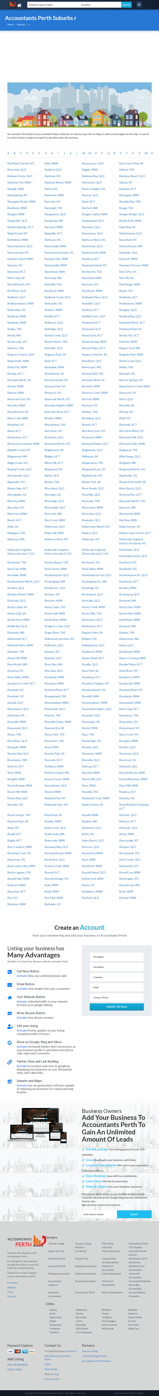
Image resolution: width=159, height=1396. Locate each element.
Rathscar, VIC (53, 239)
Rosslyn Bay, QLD (18, 753)
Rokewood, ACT (17, 638)
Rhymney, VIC (16, 424)
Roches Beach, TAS (56, 562)
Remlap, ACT (15, 373)
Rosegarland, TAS (55, 696)
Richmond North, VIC (58, 443)
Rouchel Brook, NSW (132, 772)
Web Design (51, 1369)
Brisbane (106, 1309)
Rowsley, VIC (127, 798)
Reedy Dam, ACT (92, 335)
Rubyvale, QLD (128, 827)
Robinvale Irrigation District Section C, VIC (21, 551)
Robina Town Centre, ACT (135, 533)
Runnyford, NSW (92, 853)
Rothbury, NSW (54, 766)
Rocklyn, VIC (52, 594)
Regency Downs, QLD (21, 354)
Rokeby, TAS (126, 632)
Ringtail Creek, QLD (19, 469)
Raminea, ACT (128, 189)
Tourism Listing (56, 1243)
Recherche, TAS (92, 271)
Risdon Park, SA (91, 482)
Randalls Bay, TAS (130, 201)
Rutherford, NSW (92, 878)
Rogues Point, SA (92, 632)
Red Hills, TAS (53, 284)
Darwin (79, 1313)
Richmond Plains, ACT (95, 443)
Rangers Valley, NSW (94, 214)
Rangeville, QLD (17, 220)
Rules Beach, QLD (93, 840)
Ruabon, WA (89, 821)
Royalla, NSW (90, 815)
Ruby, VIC (13, 827)
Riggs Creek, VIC (17, 462)
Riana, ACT (14, 431)
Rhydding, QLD (91, 418)
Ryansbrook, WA (129, 885)
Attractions (135, 1262)
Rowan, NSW (53, 791)
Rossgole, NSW (16, 747)
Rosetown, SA (15, 715)
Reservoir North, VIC (57, 399)
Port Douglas (109, 1321)
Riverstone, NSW (92, 507)
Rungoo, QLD (127, 847)
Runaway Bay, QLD (56, 847)
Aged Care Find (56, 1251)
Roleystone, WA (129, 638)
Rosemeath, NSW (130, 702)
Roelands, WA (15, 632)
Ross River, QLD (17, 741)
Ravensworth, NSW (94, 252)
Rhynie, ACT (89, 424)
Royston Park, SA (17, 821)
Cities (10, 1291)
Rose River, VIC (128, 670)
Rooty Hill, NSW (17, 658)
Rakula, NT (126, 182)
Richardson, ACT (17, 437)
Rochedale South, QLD (133, 556)
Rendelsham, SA (54, 373)
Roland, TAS (89, 638)
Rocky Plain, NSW (130, 613)
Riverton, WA (127, 507)
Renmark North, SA (19, 380)
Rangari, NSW (15, 214)
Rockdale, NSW (16, 575)
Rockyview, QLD (92, 619)
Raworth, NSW (128, 259)
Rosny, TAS (14, 734)
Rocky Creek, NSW (93, 607)
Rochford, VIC (128, 562)
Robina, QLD (89, 533)
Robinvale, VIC (91, 539)
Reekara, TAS (15, 348)
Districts (12, 1296)
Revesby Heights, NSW (59, 405)
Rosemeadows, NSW (94, 702)
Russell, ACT (52, 872)
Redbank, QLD (16, 297)
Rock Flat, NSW (16, 568)
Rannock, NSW (54, 227)
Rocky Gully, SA (16, 613)
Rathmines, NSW (17, 239)
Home (10, 24)
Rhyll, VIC (125, 418)
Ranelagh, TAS (53, 208)
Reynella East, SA (17, 411)
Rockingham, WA (55, 581)
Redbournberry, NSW (20, 303)
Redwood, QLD (91, 329)
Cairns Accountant (111, 1273)
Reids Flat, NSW (17, 367)
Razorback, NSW (55, 271)
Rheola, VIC (126, 411)
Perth (52, 1313)
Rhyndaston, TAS (55, 424)
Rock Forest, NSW (56, 568)
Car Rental (80, 1251)
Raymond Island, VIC (94, 265)
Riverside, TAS (90, 501)
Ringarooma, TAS (92, 462)
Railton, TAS (126, 169)
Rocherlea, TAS (16, 562)
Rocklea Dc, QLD (55, 588)
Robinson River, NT (56, 539)
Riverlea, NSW (16, 501)
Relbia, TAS (126, 367)
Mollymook (108, 1328)
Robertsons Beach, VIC (96, 526)
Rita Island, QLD (54, 488)
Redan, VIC (126, 290)
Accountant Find (56, 1266)
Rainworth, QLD (92, 182)
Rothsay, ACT (90, 766)
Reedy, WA (14, 335)
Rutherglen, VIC (129, 878)
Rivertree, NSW (17, 513)
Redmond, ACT (91, 322)
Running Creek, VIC (19, 853)
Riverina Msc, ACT (130, 494)
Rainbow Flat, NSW (19, 182)
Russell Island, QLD (93, 872)
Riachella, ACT (128, 424)
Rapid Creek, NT (17, 233)
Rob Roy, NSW (128, 520)
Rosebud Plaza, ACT (57, 690)
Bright (53, 1321)
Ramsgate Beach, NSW (21, 201)
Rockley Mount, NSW (20, 594)
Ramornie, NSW (54, 195)
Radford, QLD (53, 169)
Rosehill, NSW (90, 696)
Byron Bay (81, 1317)
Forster (132, 1321)
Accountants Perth (85, 1292)
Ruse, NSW (89, 859)
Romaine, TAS (15, 651)
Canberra (133, 1313)
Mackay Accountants (59, 1273)
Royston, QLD (128, 815)
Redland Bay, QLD (130, 316)
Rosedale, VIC (16, 696)
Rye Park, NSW (54, 897)
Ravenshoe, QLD (92, 246)
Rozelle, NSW (53, 821)
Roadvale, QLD (91, 520)
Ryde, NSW (126, 891)
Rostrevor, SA (127, 760)
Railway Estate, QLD (19, 176)
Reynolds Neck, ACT (57, 411)
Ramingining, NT (17, 195)
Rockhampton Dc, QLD (133, 575)
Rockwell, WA (127, 600)
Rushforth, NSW (92, 866)
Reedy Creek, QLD (56, 335)
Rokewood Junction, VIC (60, 638)
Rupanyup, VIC (16, 859)
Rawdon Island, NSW (20, 259)
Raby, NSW (51, 163)
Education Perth (56, 1258)
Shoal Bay (81, 1324)
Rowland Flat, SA (55, 798)
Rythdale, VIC (53, 904)
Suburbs (21, 24)
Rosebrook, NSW (129, 683)
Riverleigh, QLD (54, 501)
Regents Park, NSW (131, 354)
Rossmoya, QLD (129, 753)
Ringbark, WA (127, 462)
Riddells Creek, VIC (19, 450)
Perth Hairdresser (111, 1251)
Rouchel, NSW (90, 772)
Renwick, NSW (91, 386)
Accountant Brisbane (139, 1281)
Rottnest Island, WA (57, 772)
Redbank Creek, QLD (57, 297)
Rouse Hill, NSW (17, 791)
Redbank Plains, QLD (94, 297)
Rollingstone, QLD (93, 645)
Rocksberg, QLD (129, 594)
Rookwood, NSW (129, 651)
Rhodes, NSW (53, 418)
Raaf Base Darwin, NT (20, 163)
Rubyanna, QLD (91, 827)
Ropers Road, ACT (93, 658)
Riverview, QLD (91, 513)
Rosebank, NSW (54, 677)
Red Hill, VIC (126, 278)
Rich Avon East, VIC (94, 431)
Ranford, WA (90, 208)
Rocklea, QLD (15, 588)
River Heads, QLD (93, 488)
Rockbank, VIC (128, 568)
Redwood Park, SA (130, 329)
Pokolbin (54, 1332)
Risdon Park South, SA (132, 482)
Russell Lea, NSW (129, 872)
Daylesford (55, 1324)
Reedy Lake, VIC (17, 341)
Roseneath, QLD (55, 709)
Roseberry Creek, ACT (21, 683)
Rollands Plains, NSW (20, 645)
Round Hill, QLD (92, 779)
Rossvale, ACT (53, 760)
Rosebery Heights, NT (95, 683)
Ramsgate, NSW (129, 195)
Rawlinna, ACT (91, 259)
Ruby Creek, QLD (55, 827)
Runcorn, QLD (90, 847)
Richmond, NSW (92, 437)
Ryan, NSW (51, 885)
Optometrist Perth (138, 1243)
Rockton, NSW (53, 600)
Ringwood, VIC (54, 469)
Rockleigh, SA (90, 588)
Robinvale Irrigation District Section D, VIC (58, 551)
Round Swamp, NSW (19, 785)
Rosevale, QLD (91, 715)
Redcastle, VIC (54, 303)
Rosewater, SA (91, 721)
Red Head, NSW (92, 278)
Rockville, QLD (91, 600)
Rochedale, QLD (129, 549)
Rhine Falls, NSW (17, 418)
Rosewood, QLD (17, 728)
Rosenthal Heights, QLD (97, 709)
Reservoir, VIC (128, 392)
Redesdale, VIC (16, 310)
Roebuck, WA (127, 626)
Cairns (79, 1321)
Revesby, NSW (16, 405)
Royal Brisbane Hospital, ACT (134, 806)
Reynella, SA (126, 405)
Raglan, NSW (90, 169)
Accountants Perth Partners (96, 1361)
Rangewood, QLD (93, 220)
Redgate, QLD (128, 310)
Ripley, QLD (52, 475)
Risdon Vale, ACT (17, 488)
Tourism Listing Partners (94, 1356)
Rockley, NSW (127, 588)
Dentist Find (81, 1258)
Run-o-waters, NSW (19, 847)
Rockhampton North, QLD (23, 581)
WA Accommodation (112, 1292)
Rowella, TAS (90, 791)
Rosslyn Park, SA (55, 753)
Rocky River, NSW (56, 619)
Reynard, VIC (90, 405)
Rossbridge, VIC (92, 741)
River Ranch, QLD (130, 488)
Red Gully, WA (53, 278)
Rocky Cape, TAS (55, 607)
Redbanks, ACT (128, 297)
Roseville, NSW (16, 721)
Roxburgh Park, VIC (56, 804)
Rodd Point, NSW (129, 619)
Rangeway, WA (54, 220)
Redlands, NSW (16, 322)
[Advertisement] (79, 54)
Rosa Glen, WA (53, 664)
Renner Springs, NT (131, 380)
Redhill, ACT (52, 316)
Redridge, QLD (54, 329)
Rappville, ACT (53, 233)
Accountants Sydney (85, 1281)
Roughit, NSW (16, 779)
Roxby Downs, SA (92, 804)
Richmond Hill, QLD (131, 437)
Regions (11, 1287)
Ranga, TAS (126, 208)
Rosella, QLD (15, 702)
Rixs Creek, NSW (55, 520)
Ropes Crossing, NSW (132, 658)
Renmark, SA (127, 373)
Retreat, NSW (90, 399)
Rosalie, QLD (90, 664)
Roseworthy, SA (54, 728)
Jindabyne (107, 1317)
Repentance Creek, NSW (134, 386)
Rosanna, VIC (15, 670)
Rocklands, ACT (129, 581)
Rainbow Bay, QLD (93, 176)
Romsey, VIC (52, 651)
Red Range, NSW (129, 284)
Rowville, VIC (15, 804)
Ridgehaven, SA (54, 450)
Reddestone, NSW (130, 303)
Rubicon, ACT (127, 821)
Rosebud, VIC (15, 690)
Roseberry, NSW (129, 677)
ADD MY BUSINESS (17, 1364)
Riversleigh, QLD (55, 507)
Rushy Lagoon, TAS (19, 872)
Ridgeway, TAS (128, 450)
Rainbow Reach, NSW (58, 182)
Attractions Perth (138, 1258)
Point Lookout (109, 1324)
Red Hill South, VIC (18, 284)
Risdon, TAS (52, 482)
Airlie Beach (82, 1328)
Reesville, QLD (54, 348)
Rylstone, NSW (16, 904)
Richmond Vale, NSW (132, 443)
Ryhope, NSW (127, 897)
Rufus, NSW (126, 834)
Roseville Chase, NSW (58, 721)
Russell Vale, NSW (18, 878)
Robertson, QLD (55, 526)
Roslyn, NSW (90, 728)
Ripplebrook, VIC (92, 475)
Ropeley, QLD (53, 658)
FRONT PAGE (14, 1369)
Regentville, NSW (18, 361)
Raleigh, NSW (15, 189)
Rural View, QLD (55, 859)
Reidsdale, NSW (54, 367)
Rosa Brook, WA (17, 664)
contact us (71, 1351)
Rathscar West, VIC (94, 239)
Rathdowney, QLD (130, 233)
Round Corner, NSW (57, 779)
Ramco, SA (51, 189)
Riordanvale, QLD (18, 475)
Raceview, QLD (16, 169)
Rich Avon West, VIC (131, 431)
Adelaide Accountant (86, 1266)
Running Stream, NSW (58, 853)
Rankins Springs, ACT (20, 227)
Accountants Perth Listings (129, 1393)
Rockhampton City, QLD (96, 575)
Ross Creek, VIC (129, 734)
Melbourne (81, 1309)
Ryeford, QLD (90, 897)
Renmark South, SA (56, 380)
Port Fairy (133, 1324)
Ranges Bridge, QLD (131, 214)
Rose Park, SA (90, 670)
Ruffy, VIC (88, 834)
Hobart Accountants (85, 1273)
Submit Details (116, 1006)
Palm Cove (133, 1328)
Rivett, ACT (14, 520)
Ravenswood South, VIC (59, 252)
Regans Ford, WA (129, 348)
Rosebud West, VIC (131, 690)
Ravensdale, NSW (55, 246)
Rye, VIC (12, 897)
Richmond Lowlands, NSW (23, 443)
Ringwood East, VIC (94, 469)
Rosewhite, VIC (128, 721)
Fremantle (55, 1328)
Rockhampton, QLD (57, 575)
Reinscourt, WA (91, 367)
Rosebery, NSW (54, 683)
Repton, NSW (15, 392)
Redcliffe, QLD (91, 303)
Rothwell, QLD (128, 766)
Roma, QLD (126, 645)
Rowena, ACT (127, 791)
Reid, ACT (51, 361)
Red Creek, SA (16, 278)
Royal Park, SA (53, 815)
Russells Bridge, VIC (57, 878)
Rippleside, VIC (128, 475)
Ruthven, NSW (16, 885)
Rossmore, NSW (92, 753)
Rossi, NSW (52, 747)
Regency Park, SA (55, 354)
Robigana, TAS (16, 533)
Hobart (105, 1313)
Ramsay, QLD (90, 195)
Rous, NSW (89, 785)
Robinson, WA (16, 539)
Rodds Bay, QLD (17, 626)
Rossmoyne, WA (17, 760)
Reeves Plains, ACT (93, 348)
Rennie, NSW (15, 386)
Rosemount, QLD (18, 709)
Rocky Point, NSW (18, 619)
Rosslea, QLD (90, 747)
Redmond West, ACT (132, 322)
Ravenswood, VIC (18, 252)
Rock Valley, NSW (92, 568)
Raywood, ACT (16, 271)
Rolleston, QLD (54, 645)
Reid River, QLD (91, 361)
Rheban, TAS (89, 411)
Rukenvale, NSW (55, 840)
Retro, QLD (126, 399)
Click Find (107, 1247)
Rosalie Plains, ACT (130, 664)
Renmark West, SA (93, 380)
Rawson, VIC (15, 265)
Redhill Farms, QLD (93, 316)
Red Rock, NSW (54, 290)
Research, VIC (53, 392)
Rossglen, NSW (128, 741)
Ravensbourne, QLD (19, 246)
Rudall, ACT (14, 834)
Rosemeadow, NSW (57, 702)
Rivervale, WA (53, 513)
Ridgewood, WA (17, 456)
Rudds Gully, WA (55, 834)
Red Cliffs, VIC (128, 271)
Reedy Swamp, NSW (94, 341)
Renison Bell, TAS (92, 373)
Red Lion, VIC (90, 284)
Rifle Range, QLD (129, 456)
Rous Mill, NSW (128, 785)
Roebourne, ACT (92, 626)
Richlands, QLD (54, 437)
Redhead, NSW (16, 316)
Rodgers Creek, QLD (57, 626)
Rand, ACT (88, 201)
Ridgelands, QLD (92, 450)
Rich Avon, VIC (53, 431)
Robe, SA (12, 526)
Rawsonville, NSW (56, 265)
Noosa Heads (135, 1317)
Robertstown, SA (129, 526)
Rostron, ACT (15, 766)
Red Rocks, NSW (92, 290)
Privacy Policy (52, 1379)
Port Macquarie (84, 1332)
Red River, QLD (16, 290)
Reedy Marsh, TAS (56, 341)
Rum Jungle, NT (129, 840)
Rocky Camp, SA (17, 607)
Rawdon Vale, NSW (56, 259)
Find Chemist (135, 1247)
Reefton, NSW (128, 341)
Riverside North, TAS (132, 501)
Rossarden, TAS (54, 741)
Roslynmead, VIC (129, 728)
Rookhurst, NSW (92, 651)
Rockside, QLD (16, 600)
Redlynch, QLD (54, 322)
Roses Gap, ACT (129, 709)
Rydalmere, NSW (92, 891)
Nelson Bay (55, 1317)
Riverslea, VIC (16, 507)
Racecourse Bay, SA (131, 163)
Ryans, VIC (88, 885)
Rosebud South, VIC (94, 690)
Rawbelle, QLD (128, 252)
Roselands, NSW (129, 696)
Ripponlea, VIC (16, 482)
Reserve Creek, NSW (95, 392)
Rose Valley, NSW (18, 677)
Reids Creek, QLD (130, 361)
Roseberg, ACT (91, 677)
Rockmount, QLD (92, 594)
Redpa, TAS (14, 329)
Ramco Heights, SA (93, 189)
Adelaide (132, 1309)
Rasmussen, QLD (92, 233)
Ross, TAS (88, 734)
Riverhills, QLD (91, 494)
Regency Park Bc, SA (94, 354)
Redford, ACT (90, 310)
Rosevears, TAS (128, 715)
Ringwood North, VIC (132, 469)
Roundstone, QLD (56, 785)
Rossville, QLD (91, 760)
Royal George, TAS (18, 815)
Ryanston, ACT (16, 891)
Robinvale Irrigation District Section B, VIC (132, 541)
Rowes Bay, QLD (17, 798)
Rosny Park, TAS (54, 734)
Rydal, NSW (52, 891)
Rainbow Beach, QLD (132, 176)
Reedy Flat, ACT (129, 335)
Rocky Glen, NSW (130, 607)
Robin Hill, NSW (54, 533)
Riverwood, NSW (129, 513)
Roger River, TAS (55, 632)
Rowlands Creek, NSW (95, 798)
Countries (12, 1282)
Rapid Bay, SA (127, 227)
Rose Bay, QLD (54, 670)
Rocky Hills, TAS (91, 613)
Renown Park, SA (55, 386)
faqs (56, 1374)
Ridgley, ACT (52, 456)
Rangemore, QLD (55, 214)
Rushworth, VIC (129, 866)
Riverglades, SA (16, 494)
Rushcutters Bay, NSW (21, 866)
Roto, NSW (14, 772)
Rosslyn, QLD (127, 747)
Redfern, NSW (53, 310)
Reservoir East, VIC (19, 399)
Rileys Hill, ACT (54, 462)
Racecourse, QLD (93, 163)
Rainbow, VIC (53, 176)
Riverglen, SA (53, 494)
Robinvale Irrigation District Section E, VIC (95, 551)
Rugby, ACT (14, 840)
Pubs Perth (107, 1243)
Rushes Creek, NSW (57, 866)
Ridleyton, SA (90, 456)
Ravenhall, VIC (128, 239)
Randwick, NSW (17, 208)
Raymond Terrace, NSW (133, 265)
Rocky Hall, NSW (55, 613)
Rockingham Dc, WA (94, 581)
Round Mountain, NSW (133, 779)
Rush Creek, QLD (129, 859)
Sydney (53, 1309)
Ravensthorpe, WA (130, 246)
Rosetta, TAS (52, 715)
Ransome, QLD (91, 227)
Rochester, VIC (91, 562)
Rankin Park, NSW (130, 220)
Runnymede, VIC (129, 853)
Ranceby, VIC (53, 201)
